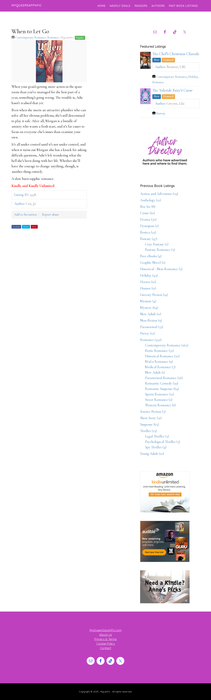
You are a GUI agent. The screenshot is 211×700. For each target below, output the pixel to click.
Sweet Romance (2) (158, 400)
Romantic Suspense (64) (162, 389)
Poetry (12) (147, 333)
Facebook (16, 227)
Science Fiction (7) (153, 411)
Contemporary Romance (30, 37)
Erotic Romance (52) (159, 351)
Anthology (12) (150, 200)
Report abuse (50, 215)
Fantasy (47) (148, 239)
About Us (105, 635)
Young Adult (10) (152, 453)
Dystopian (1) (149, 226)
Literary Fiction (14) (154, 295)
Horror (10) (148, 282)
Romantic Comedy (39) (161, 383)
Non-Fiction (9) (151, 320)
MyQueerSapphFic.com (106, 630)
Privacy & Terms (105, 639)
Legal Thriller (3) (157, 436)
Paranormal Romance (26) (164, 378)
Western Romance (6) (160, 405)
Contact (105, 648)
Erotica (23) (148, 232)
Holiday (193, 77)
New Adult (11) (150, 314)
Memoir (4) (148, 301)
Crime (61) (147, 213)
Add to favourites (25, 215)
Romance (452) (151, 340)
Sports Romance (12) (159, 394)
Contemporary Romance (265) (166, 345)
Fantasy (160, 113)
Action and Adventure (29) (159, 194)
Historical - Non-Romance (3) (161, 269)
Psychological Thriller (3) (162, 442)
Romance (53, 37)
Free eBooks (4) (151, 256)
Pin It (34, 227)
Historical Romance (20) (162, 356)
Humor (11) (148, 288)
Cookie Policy (105, 644)
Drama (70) (148, 219)
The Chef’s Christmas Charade (175, 53)
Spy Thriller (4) (155, 447)
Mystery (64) (149, 307)
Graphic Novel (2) (152, 262)
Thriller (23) (148, 431)
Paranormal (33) (151, 327)
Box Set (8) (147, 206)
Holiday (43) (149, 275)
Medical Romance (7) (160, 367)
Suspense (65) (149, 424)
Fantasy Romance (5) (160, 250)
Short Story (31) (151, 418)
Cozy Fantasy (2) (156, 244)
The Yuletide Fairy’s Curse (172, 90)
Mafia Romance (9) (159, 361)
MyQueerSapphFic (27, 5)
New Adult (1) (155, 372)
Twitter (26, 227)
